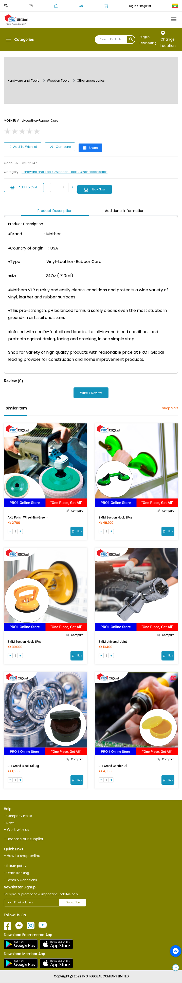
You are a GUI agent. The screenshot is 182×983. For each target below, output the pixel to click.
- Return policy (15, 866)
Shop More (170, 408)
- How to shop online (22, 856)
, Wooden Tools (66, 172)
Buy (77, 531)
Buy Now (94, 189)
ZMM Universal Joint (113, 642)
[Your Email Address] (32, 903)
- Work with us (16, 829)
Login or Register (140, 6)
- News (9, 823)
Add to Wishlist (22, 147)
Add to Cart (23, 187)
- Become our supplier (23, 839)
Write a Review (91, 393)
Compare (60, 147)
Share (90, 148)
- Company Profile (18, 816)
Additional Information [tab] (124, 210)
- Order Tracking (16, 873)
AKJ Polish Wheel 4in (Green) (27, 517)
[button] (175, 968)
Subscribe (73, 903)
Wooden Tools (58, 80)
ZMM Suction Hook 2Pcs (115, 517)
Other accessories (91, 80)
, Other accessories (92, 172)
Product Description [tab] (55, 210)
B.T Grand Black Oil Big (23, 766)
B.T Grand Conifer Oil (113, 766)
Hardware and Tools (23, 80)
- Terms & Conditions (20, 880)
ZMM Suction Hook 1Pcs (24, 642)
